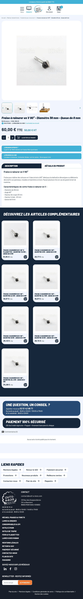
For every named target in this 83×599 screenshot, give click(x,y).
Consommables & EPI (11, 524)
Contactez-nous (10, 481)
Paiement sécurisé (55, 470)
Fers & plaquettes (10, 535)
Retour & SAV (32, 470)
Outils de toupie (9, 531)
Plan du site (31, 481)
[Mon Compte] (49, 9)
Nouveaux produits (30, 475)
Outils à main (8, 528)
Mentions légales (10, 470)
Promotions (8, 475)
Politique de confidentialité (65, 592)
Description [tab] (11, 166)
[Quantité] (8, 137)
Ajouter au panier (26, 137)
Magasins (49, 481)
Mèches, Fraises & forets (13, 517)
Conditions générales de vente (43, 592)
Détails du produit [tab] (55, 166)
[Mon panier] (59, 9)
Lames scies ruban (10, 538)
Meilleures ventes (54, 475)
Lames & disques (9, 521)
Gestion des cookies (41, 594)
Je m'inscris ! (25, 583)
